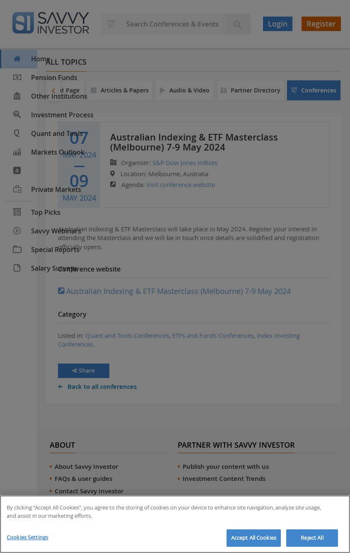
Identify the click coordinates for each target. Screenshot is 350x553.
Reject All (312, 537)
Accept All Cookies (253, 537)
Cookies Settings (27, 537)
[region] (175, 524)
